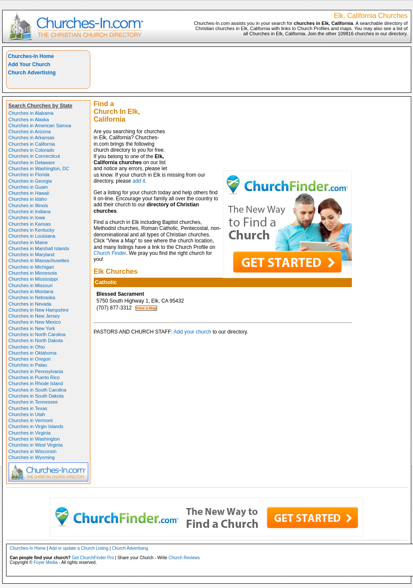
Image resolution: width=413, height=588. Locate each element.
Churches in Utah (27, 414)
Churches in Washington (34, 438)
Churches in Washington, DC (39, 168)
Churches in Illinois (28, 205)
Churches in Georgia (30, 181)
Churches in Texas (28, 408)
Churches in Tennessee (33, 401)
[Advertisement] (290, 110)
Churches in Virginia (30, 432)
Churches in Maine (28, 242)
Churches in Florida (29, 174)
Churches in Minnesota (33, 273)
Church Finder (110, 253)
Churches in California (32, 144)
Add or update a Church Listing (78, 548)
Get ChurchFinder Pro (93, 557)
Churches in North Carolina (37, 334)
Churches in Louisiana (32, 236)
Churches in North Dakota (36, 340)
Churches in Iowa (27, 217)
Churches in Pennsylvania (36, 371)
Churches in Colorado (31, 150)
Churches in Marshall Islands (39, 248)
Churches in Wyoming (32, 457)
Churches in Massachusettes (39, 260)
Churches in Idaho (28, 199)
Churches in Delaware (32, 162)
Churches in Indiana (30, 211)
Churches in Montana (31, 291)
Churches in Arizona (30, 131)
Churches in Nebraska (32, 297)
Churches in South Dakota (36, 395)
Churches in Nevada (30, 303)
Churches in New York (32, 328)
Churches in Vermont (31, 420)
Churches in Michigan (31, 267)
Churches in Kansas (30, 224)
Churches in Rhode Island (36, 383)
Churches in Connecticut (34, 156)
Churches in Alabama (31, 113)
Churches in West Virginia (36, 444)
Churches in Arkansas (32, 137)
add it (139, 181)
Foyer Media (46, 562)
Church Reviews (184, 557)
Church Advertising (32, 73)
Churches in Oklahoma (33, 352)
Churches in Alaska (29, 119)
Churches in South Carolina (38, 389)
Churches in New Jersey (34, 315)
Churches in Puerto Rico (34, 377)
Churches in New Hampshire (39, 309)
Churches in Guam (28, 187)
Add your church (192, 332)
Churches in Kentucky (32, 230)
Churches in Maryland (32, 254)
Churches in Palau (28, 365)
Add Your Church (29, 64)
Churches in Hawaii (29, 193)
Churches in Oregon (30, 358)
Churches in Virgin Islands (36, 426)
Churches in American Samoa (40, 125)
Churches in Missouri (31, 285)
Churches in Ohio (27, 346)
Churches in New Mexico (35, 322)
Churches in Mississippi (33, 279)
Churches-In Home (31, 56)
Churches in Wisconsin (33, 451)
